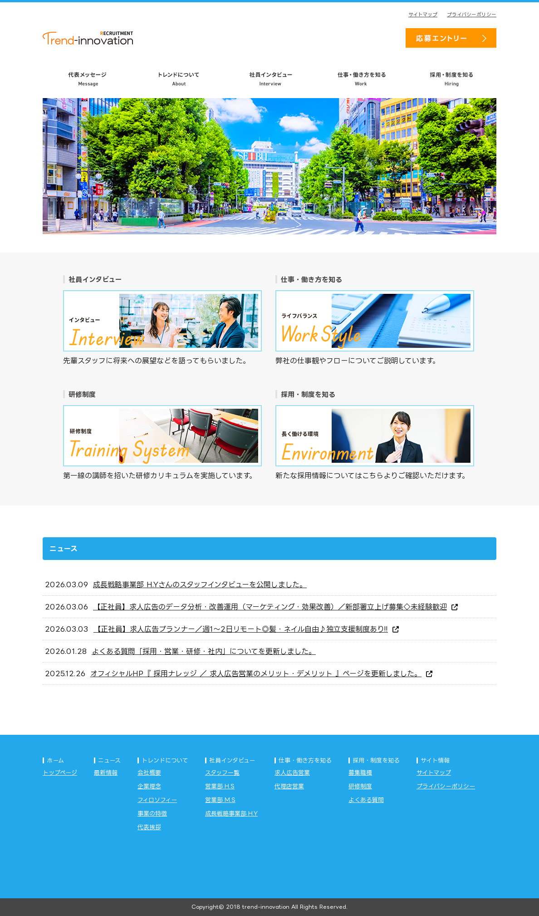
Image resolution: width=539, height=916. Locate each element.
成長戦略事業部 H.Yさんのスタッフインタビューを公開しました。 (200, 584)
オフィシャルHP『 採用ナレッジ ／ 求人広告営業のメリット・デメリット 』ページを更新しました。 (261, 673)
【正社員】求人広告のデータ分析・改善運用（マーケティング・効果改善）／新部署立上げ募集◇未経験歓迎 (275, 607)
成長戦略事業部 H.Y (231, 813)
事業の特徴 (152, 813)
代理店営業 (289, 786)
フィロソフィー (157, 800)
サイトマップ (422, 14)
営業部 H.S (220, 786)
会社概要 (149, 772)
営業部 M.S (220, 800)
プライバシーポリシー (471, 14)
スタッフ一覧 (222, 772)
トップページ (60, 772)
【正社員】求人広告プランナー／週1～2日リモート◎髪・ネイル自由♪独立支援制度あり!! (246, 629)
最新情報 (106, 772)
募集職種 (360, 772)
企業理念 (149, 786)
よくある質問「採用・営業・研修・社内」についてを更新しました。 (204, 651)
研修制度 (360, 786)
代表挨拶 (149, 827)
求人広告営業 (292, 772)
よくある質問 (366, 800)
